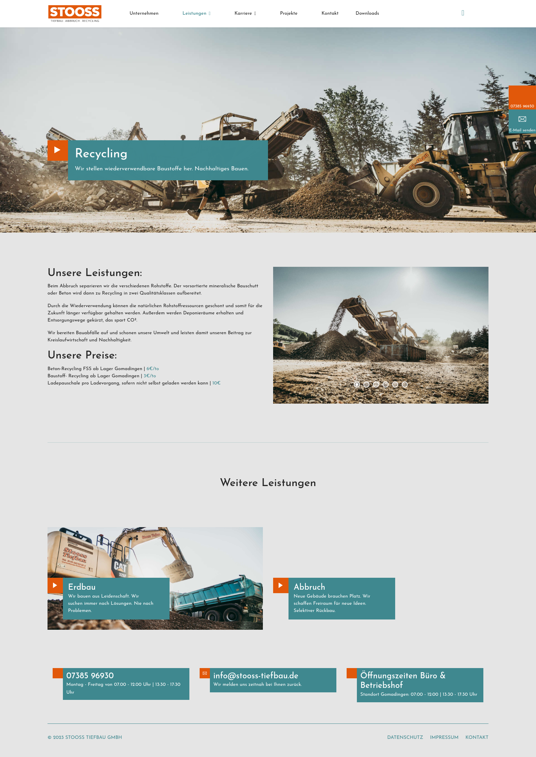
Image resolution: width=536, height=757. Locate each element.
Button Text (55, 585)
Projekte (288, 13)
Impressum (444, 737)
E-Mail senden (522, 130)
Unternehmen (144, 13)
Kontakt (329, 13)
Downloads (367, 13)
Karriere (243, 13)
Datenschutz (405, 737)
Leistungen (194, 13)
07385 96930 (522, 106)
